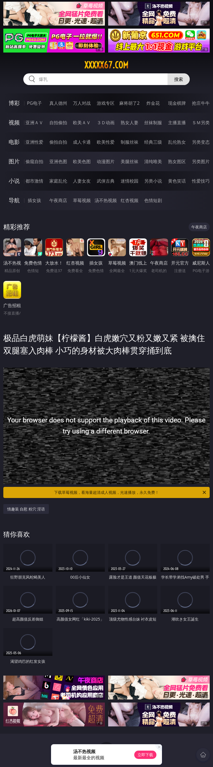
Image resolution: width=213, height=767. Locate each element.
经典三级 (153, 142)
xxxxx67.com (106, 65)
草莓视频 (82, 200)
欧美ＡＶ (82, 122)
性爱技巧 (201, 181)
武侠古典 (106, 181)
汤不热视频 (106, 200)
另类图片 (201, 161)
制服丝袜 (129, 142)
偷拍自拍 (58, 142)
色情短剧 (153, 200)
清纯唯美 (153, 161)
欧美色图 (82, 161)
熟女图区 (177, 161)
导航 (14, 200)
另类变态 (201, 142)
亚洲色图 (58, 161)
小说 (14, 181)
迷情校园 (129, 181)
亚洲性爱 (34, 142)
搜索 (178, 79)
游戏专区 (106, 103)
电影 (14, 142)
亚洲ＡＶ (34, 122)
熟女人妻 (129, 122)
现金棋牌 (177, 103)
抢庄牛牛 (201, 103)
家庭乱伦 (58, 181)
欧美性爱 (106, 142)
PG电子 (34, 103)
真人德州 (58, 103)
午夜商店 (58, 200)
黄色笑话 (177, 181)
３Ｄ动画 (106, 122)
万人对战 (82, 103)
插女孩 (34, 200)
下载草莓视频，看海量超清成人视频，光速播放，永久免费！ (130, 492)
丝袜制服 (153, 122)
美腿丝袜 (129, 161)
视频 (14, 122)
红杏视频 (129, 200)
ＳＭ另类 (201, 122)
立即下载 (145, 754)
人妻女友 (82, 181)
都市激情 (34, 181)
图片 (14, 161)
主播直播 (177, 122)
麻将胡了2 (129, 103)
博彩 (14, 103)
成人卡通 (82, 142)
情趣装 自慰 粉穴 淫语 (26, 509)
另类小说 (153, 181)
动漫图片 (106, 161)
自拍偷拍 (58, 122)
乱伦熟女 (177, 142)
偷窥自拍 (34, 161)
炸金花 (153, 103)
